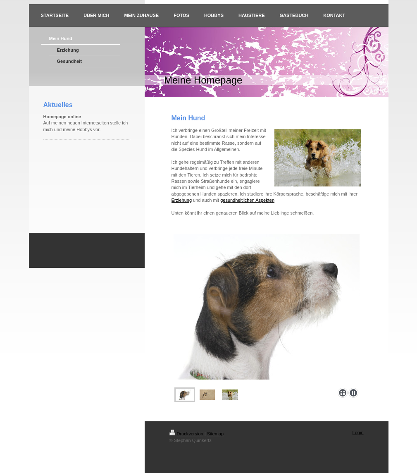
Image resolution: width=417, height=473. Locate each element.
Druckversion (186, 433)
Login (358, 432)
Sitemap (215, 433)
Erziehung (182, 200)
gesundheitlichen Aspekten (247, 200)
